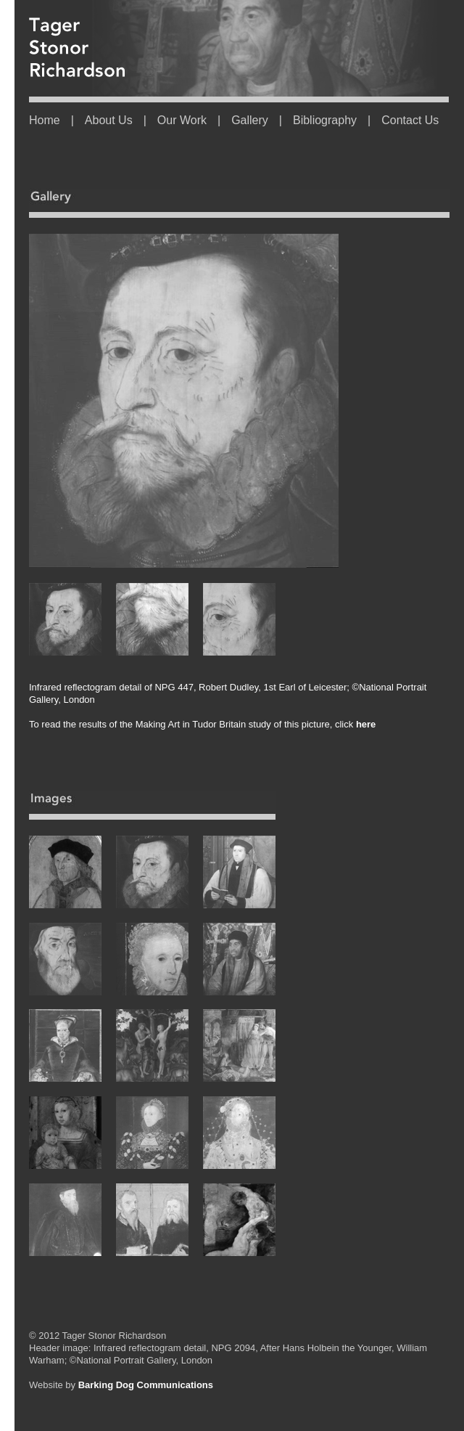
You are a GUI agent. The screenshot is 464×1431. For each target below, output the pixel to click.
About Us (109, 120)
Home (44, 120)
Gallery (249, 120)
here (364, 724)
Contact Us (410, 120)
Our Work (182, 120)
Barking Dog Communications (145, 1384)
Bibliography (325, 120)
